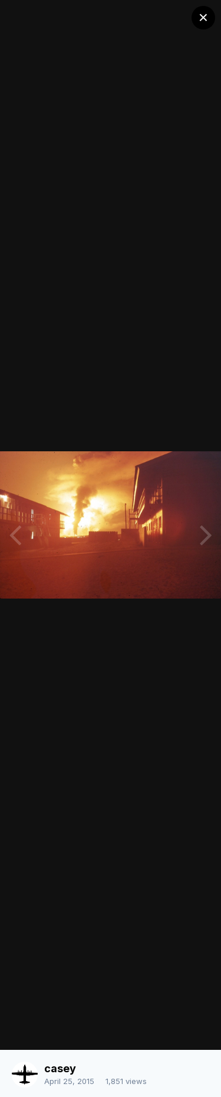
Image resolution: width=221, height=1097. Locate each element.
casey (60, 1068)
